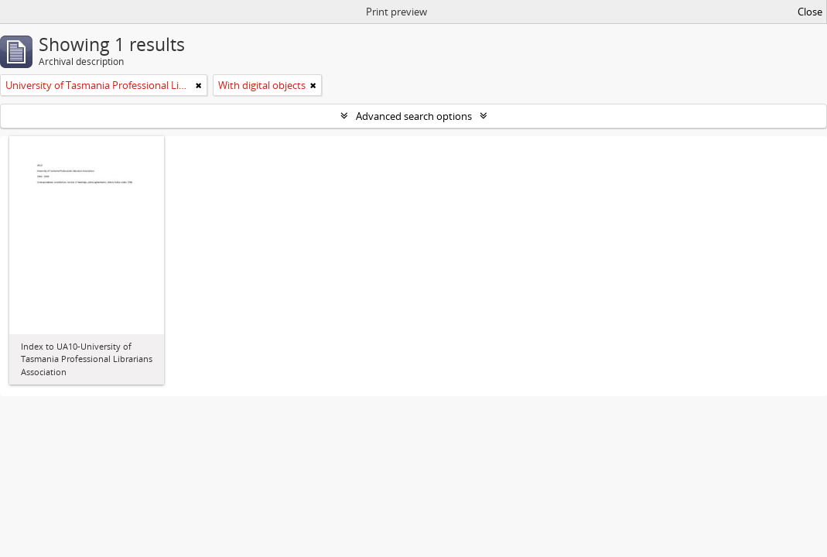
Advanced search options (414, 116)
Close (810, 12)
